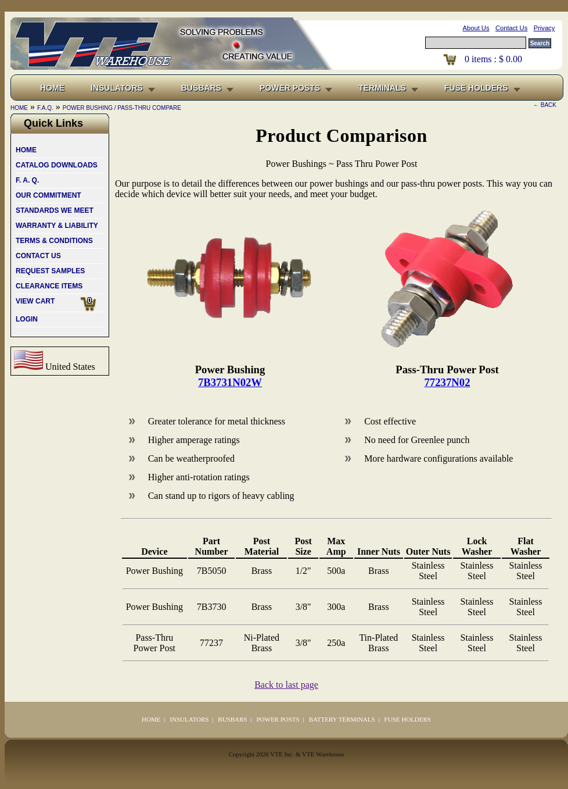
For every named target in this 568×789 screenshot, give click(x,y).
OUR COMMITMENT (48, 195)
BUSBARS (201, 87)
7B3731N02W (230, 382)
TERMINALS (382, 87)
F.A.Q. (45, 108)
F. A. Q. (27, 180)
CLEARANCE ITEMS (49, 286)
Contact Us (511, 27)
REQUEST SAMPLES (50, 271)
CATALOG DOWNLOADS (57, 165)
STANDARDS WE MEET (55, 210)
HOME (26, 150)
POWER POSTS (290, 87)
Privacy (544, 27)
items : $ (493, 59)
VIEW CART (59, 304)
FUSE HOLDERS (476, 87)
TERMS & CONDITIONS (54, 241)
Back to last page (286, 685)
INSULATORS (117, 87)
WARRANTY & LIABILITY (57, 226)
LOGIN (27, 319)
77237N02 (447, 382)
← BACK (544, 105)
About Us (476, 27)
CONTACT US (38, 256)
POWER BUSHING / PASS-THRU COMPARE (122, 108)
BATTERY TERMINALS (342, 719)
